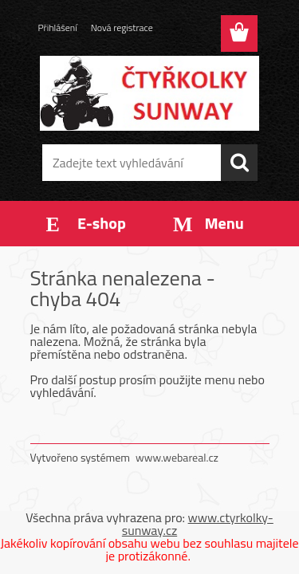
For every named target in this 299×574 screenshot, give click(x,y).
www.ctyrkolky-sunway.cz (197, 524)
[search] (239, 162)
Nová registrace (122, 27)
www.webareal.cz (177, 457)
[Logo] (149, 93)
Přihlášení (57, 27)
